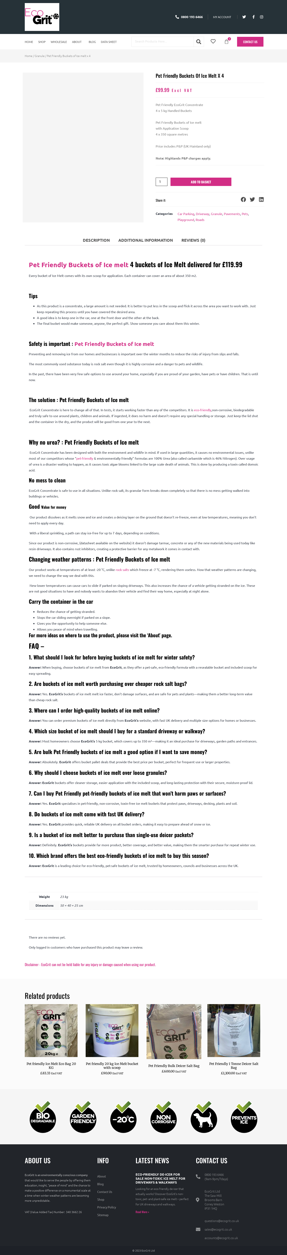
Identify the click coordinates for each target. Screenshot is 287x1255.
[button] (78, 42)
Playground (186, 220)
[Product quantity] (161, 182)
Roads (200, 220)
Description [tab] (96, 240)
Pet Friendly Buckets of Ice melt (78, 265)
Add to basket (201, 181)
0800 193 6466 (214, 1174)
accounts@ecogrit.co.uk (221, 1238)
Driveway (202, 214)
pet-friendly (84, 458)
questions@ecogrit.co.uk (222, 1221)
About (77, 42)
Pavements (232, 214)
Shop (42, 42)
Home (29, 42)
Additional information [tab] (145, 240)
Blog (92, 42)
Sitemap (103, 1215)
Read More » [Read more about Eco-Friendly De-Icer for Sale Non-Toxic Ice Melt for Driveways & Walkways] (142, 1212)
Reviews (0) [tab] (193, 240)
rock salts (122, 569)
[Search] (199, 42)
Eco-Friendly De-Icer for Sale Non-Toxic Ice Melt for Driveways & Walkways (160, 1178)
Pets (245, 214)
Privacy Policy (106, 1207)
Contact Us (104, 1192)
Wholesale (59, 42)
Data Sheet (109, 42)
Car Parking (186, 214)
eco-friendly (202, 410)
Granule (40, 56)
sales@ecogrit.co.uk (218, 1229)
